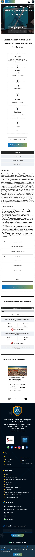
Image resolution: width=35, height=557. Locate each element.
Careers (26, 463)
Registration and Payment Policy (12, 487)
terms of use (5, 549)
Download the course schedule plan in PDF (17, 31)
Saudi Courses (8, 474)
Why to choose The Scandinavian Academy (15, 479)
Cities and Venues (26, 458)
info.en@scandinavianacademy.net (13, 506)
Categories (7, 456)
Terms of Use (8, 482)
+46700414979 (8, 516)
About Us (23, 460)
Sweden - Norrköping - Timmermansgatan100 (15, 510)
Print (17, 280)
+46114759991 (8, 513)
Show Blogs (7, 464)
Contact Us (7, 461)
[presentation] (9, 399)
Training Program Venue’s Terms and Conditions (16, 492)
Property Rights (8, 489)
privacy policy (25, 547)
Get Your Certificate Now (10, 477)
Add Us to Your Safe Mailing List (12, 494)
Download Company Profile (11, 497)
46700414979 (8, 519)
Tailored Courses (8, 459)
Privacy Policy (8, 484)
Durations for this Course (17, 139)
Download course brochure (17, 251)
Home (9, 1)
